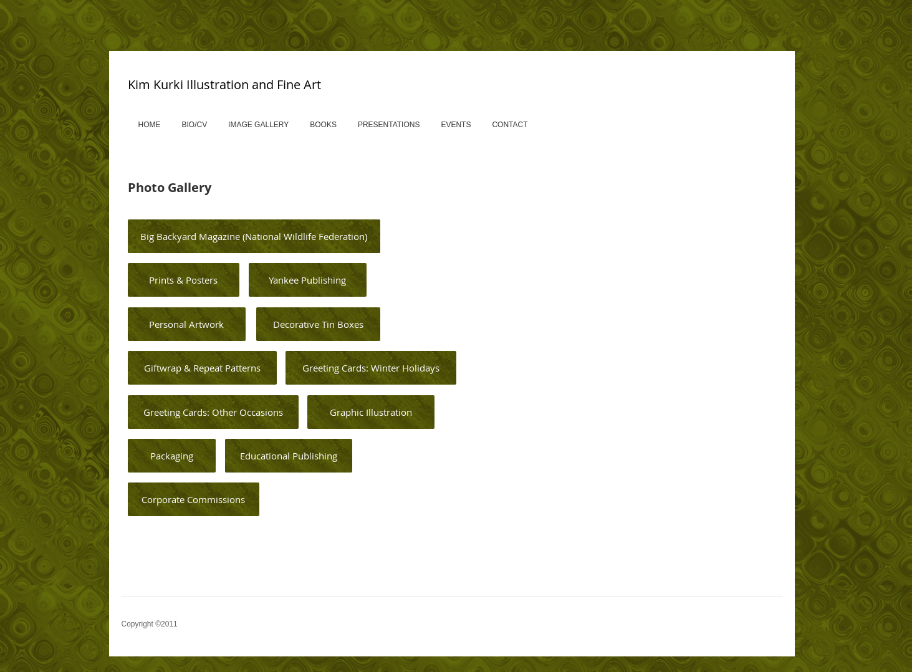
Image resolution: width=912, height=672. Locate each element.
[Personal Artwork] (187, 324)
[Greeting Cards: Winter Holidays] (371, 368)
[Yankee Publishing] (308, 280)
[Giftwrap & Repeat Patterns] (202, 368)
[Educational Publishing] (288, 456)
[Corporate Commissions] (193, 499)
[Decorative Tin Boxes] (318, 324)
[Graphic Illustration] (370, 412)
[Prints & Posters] (183, 280)
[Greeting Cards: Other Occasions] (213, 412)
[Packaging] (172, 456)
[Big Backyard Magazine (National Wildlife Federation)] (254, 236)
